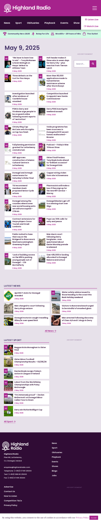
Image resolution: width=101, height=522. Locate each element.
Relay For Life (42, 33)
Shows (77, 23)
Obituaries (33, 23)
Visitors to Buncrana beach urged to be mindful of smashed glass (78, 307)
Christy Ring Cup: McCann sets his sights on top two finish (23, 129)
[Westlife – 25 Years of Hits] (52, 33)
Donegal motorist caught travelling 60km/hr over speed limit (31, 319)
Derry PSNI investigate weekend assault (57, 110)
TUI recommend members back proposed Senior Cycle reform (23, 189)
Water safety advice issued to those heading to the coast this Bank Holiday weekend (77, 295)
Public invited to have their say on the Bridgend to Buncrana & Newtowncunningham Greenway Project (23, 239)
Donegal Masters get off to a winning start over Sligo (58, 203)
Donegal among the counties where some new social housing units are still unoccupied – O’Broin (23, 206)
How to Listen (10, 496)
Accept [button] (94, 518)
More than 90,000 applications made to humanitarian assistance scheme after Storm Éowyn (57, 80)
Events (64, 23)
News (7, 23)
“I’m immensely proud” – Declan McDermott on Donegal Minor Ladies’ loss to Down (29, 397)
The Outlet (92, 33)
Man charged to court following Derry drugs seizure (29, 307)
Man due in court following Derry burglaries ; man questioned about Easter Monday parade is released (57, 240)
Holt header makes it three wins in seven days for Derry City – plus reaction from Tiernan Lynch (58, 62)
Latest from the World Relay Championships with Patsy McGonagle (27, 385)
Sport (18, 23)
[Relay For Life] (33, 33)
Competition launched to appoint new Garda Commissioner (57, 96)
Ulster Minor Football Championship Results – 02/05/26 (30, 360)
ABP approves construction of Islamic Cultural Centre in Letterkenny (23, 161)
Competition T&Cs (13, 500)
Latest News (12, 285)
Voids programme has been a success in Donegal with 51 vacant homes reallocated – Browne (58, 131)
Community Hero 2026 (19, 33)
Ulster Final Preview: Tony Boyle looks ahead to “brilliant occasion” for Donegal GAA (58, 161)
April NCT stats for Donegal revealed (27, 294)
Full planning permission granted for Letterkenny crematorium (23, 147)
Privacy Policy (10, 505)
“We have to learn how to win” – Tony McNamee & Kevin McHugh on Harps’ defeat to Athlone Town (24, 62)
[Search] (93, 63)
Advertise (8, 486)
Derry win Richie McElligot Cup (28, 409)
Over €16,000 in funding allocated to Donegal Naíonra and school (58, 257)
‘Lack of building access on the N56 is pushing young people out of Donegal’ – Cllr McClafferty (23, 259)
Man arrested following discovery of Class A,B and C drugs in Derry (78, 319)
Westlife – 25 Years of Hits (68, 33)
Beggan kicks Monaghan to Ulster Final (30, 348)
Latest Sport (12, 340)
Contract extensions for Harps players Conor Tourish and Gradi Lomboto (23, 223)
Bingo (54, 471)
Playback (49, 23)
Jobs (54, 475)
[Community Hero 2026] (4, 33)
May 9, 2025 (22, 48)
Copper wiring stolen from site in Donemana (57, 174)
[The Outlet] (84, 33)
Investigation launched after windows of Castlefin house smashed (23, 97)
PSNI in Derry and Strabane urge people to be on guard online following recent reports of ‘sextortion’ (24, 114)
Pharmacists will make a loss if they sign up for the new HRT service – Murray (58, 189)
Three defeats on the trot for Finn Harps (22, 77)
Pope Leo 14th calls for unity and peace (57, 220)
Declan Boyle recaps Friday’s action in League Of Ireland (27, 372)
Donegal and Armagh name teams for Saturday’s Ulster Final (23, 175)
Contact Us (9, 491)
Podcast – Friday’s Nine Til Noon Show (58, 146)
